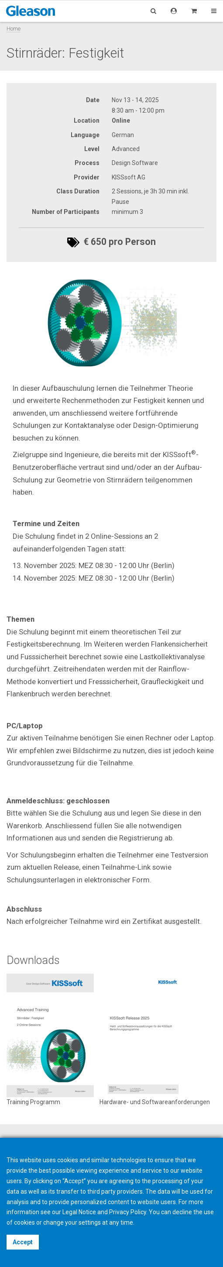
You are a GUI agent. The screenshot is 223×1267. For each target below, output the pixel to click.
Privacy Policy (127, 1211)
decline (182, 1211)
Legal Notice (79, 1211)
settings (90, 1222)
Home (14, 28)
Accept (23, 1242)
